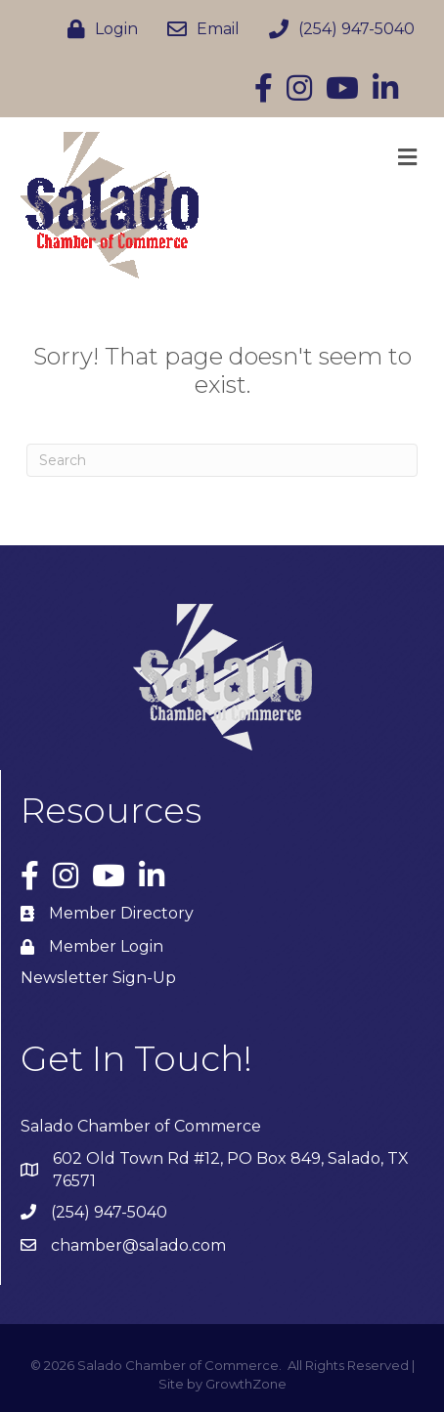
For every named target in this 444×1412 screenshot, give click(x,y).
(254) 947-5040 (109, 1212)
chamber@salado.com (138, 1245)
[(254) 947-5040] (337, 29)
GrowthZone (246, 1383)
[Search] (222, 460)
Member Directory (121, 913)
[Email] (198, 29)
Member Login (106, 946)
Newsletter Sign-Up (98, 977)
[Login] (98, 29)
